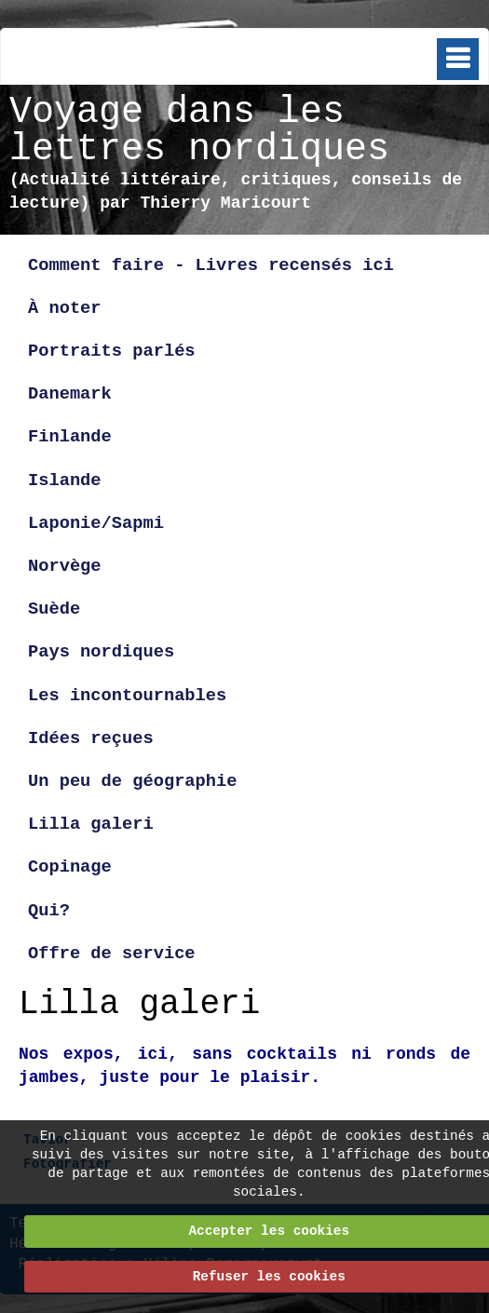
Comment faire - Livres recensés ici (211, 265)
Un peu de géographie (132, 781)
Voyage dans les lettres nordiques (199, 130)
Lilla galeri (96, 824)
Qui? (49, 910)
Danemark (70, 394)
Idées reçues (91, 738)
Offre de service (112, 953)
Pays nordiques (101, 652)
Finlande (70, 436)
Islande (65, 480)
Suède (54, 609)
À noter (65, 308)
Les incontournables (127, 695)
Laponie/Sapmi (96, 523)
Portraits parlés (112, 351)
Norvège (65, 566)
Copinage (70, 867)
